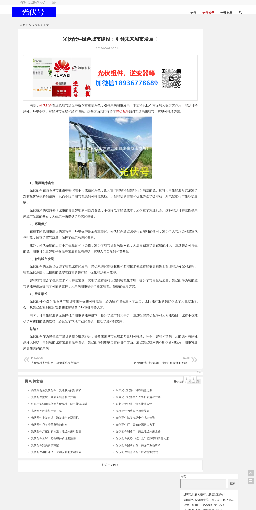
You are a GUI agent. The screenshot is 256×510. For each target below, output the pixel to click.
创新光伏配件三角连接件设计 (122, 406)
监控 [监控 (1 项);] (204, 116)
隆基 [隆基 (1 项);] (203, 122)
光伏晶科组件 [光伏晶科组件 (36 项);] (208, 87)
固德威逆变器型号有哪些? (199, 70)
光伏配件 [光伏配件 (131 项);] (189, 104)
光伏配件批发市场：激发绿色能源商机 (55, 420)
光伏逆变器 (38, 491)
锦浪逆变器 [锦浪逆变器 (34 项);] (217, 116)
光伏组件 (132, 491)
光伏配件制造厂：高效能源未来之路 (126, 433)
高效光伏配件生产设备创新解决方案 (126, 399)
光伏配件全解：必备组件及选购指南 (53, 440)
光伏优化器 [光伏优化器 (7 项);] (196, 81)
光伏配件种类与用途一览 (46, 413)
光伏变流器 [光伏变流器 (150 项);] (218, 81)
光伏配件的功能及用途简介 (121, 413)
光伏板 (67, 491)
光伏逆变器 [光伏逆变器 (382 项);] (221, 98)
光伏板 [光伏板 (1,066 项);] (189, 92)
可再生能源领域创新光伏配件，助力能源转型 (59, 406)
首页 (23, 25)
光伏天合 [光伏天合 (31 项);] (188, 87)
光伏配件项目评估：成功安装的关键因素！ (57, 454)
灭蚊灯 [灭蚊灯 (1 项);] (231, 111)
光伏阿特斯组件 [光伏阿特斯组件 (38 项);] (214, 105)
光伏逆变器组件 (216, 490)
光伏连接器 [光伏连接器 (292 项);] (193, 98)
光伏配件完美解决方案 (45, 447)
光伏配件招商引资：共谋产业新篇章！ (128, 447)
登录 (55, 2)
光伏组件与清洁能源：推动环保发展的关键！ (131, 362)
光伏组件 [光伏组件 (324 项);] (210, 93)
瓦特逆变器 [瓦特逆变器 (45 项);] (190, 116)
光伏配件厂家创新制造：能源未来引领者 (56, 433)
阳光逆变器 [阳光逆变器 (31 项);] (189, 122)
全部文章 (219, 12)
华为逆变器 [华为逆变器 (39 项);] (190, 110)
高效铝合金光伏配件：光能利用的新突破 (56, 392)
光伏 (186, 12)
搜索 (183, 31)
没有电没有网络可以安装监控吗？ (204, 49)
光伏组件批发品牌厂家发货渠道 (203, 65)
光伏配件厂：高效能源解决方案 (123, 426)
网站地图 (95, 498)
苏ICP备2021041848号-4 (122, 498)
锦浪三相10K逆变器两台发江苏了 (204, 60)
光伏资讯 (201, 12)
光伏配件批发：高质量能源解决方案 (53, 399)
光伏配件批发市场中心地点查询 (123, 420)
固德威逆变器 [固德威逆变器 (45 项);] (214, 110)
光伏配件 (45, 102)
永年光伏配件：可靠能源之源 (122, 392)
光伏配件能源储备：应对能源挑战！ (126, 454)
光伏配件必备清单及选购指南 (49, 426)
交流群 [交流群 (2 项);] (184, 82)
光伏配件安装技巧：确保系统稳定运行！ (64, 362)
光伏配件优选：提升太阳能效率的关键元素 (130, 440)
